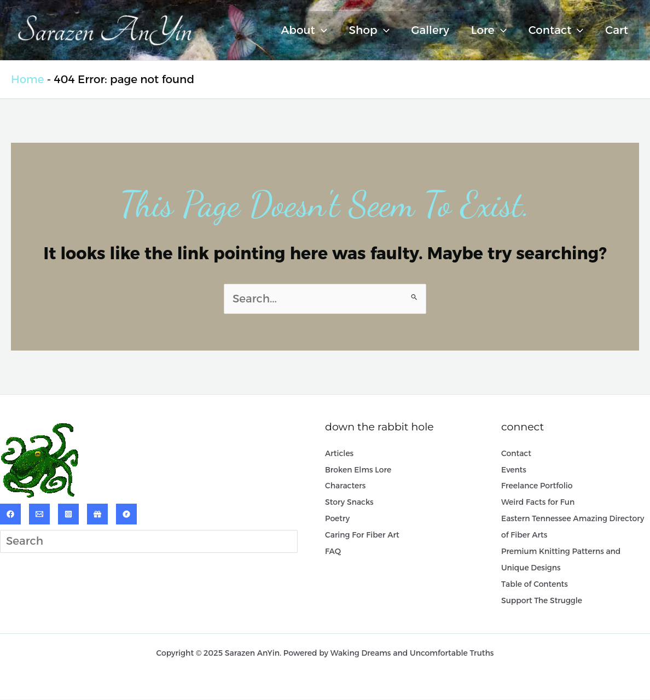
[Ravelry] (126, 514)
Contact (556, 30)
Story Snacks (349, 503)
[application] (321, 30)
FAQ (333, 552)
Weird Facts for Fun (538, 503)
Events (513, 470)
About (304, 30)
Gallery (430, 30)
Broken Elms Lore (358, 470)
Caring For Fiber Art (362, 535)
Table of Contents (534, 585)
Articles (339, 453)
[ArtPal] (97, 514)
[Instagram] (68, 514)
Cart (616, 30)
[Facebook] (10, 514)
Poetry (337, 519)
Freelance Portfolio (537, 486)
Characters (345, 486)
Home (27, 79)
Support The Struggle (542, 601)
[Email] (39, 514)
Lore (489, 30)
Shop (369, 30)
